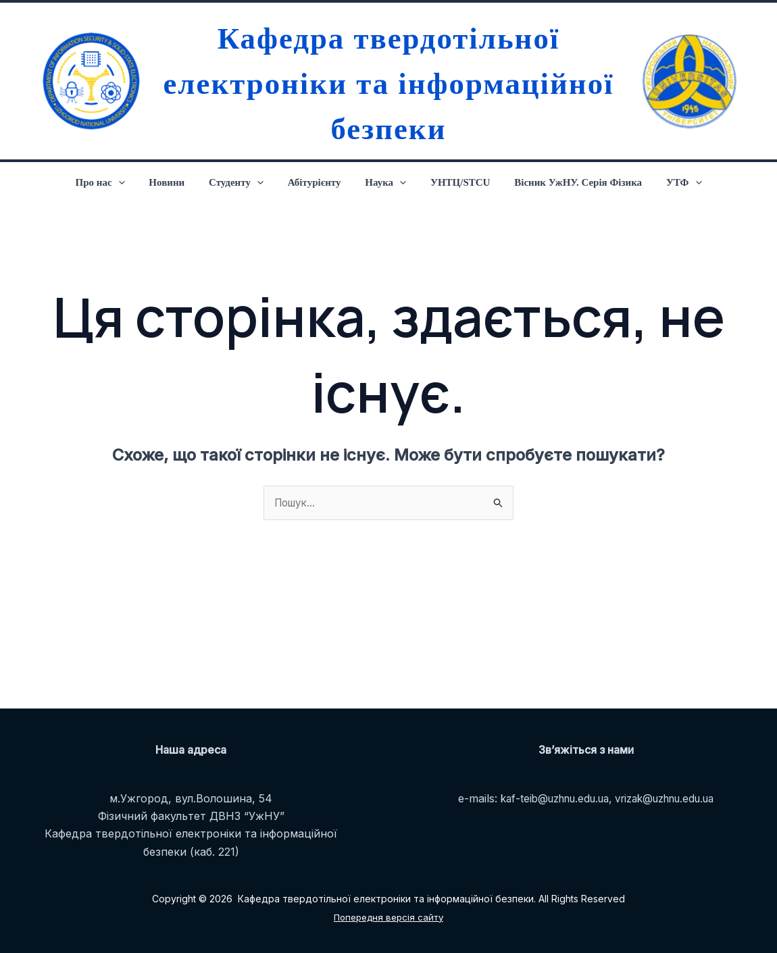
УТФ (670, 182)
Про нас (114, 182)
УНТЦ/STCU (454, 182)
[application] (132, 182)
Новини (177, 182)
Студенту (242, 182)
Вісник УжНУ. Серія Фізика (568, 182)
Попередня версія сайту (388, 917)
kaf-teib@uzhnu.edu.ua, (549, 798)
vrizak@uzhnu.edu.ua (670, 798)
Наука (383, 182)
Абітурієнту (316, 182)
